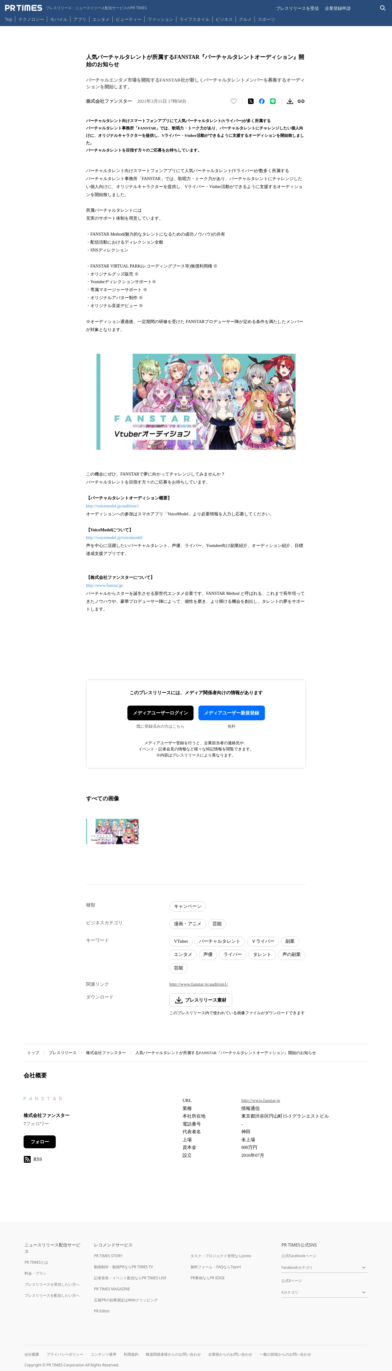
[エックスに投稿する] (251, 101)
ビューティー (128, 19)
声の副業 (291, 954)
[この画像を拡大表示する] (112, 831)
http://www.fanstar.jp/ (104, 585)
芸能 (217, 923)
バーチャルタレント (219, 941)
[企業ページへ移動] (43, 1100)
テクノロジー (31, 19)
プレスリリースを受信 (297, 8)
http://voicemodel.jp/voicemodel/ (114, 537)
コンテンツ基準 (103, 1354)
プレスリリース (63, 1052)
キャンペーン (188, 906)
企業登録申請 (338, 8)
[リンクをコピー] (301, 101)
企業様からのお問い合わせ (230, 1354)
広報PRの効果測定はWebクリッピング (126, 1300)
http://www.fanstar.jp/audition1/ (198, 984)
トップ (33, 1052)
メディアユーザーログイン (160, 713)
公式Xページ (291, 1280)
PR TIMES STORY (108, 1255)
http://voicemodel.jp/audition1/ (112, 506)
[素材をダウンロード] (290, 101)
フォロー (40, 1141)
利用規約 (131, 1354)
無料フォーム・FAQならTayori (215, 1266)
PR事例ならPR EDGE (207, 1277)
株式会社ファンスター (106, 1052)
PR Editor (102, 1311)
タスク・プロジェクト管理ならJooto (220, 1255)
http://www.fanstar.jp (260, 1100)
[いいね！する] (234, 101)
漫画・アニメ (188, 923)
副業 (290, 941)
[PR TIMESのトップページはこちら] (76, 8)
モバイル (58, 19)
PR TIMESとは (36, 1262)
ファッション (160, 19)
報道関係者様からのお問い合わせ (173, 1354)
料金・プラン (35, 1273)
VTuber (181, 941)
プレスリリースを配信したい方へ (52, 1295)
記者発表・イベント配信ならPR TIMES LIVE (130, 1277)
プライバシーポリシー (65, 1354)
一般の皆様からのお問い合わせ (285, 1354)
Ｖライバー (262, 941)
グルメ (245, 19)
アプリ (80, 19)
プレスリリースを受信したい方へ (52, 1284)
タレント (262, 954)
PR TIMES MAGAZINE (112, 1289)
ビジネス (224, 19)
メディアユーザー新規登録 (231, 713)
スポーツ (266, 19)
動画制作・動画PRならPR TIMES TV (123, 1266)
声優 (208, 954)
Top (8, 19)
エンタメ (101, 19)
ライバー (233, 954)
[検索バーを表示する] (383, 8)
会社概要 (31, 1354)
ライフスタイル (194, 19)
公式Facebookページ (298, 1255)
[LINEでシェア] (273, 101)
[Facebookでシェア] (262, 101)
